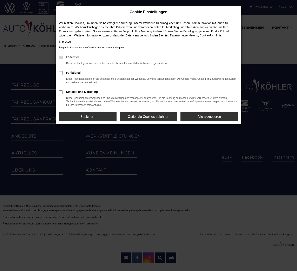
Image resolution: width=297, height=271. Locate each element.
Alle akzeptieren (209, 116)
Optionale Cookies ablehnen (148, 116)
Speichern (87, 116)
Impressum (66, 41)
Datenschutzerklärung (184, 35)
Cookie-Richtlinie (210, 35)
